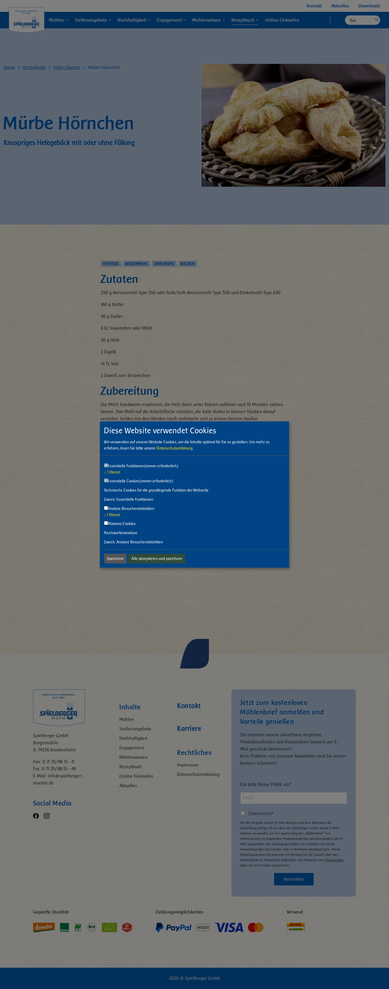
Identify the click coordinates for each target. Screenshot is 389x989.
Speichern (115, 558)
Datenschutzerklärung (174, 448)
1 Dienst (112, 472)
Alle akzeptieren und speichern (157, 558)
